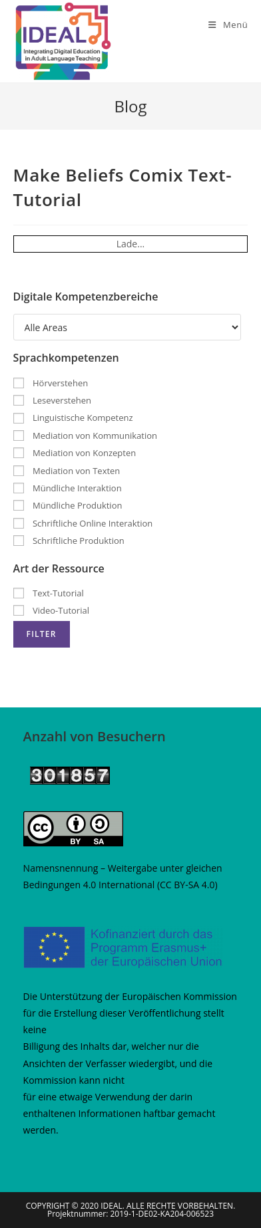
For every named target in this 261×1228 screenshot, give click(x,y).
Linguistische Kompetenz (73, 418)
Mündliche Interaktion (67, 488)
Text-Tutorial (48, 593)
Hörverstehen (51, 383)
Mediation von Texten (67, 471)
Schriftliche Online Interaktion (83, 523)
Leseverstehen (52, 400)
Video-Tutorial (51, 610)
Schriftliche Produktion (69, 541)
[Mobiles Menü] (228, 25)
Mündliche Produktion (68, 505)
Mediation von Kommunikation (85, 435)
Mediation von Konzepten (74, 453)
